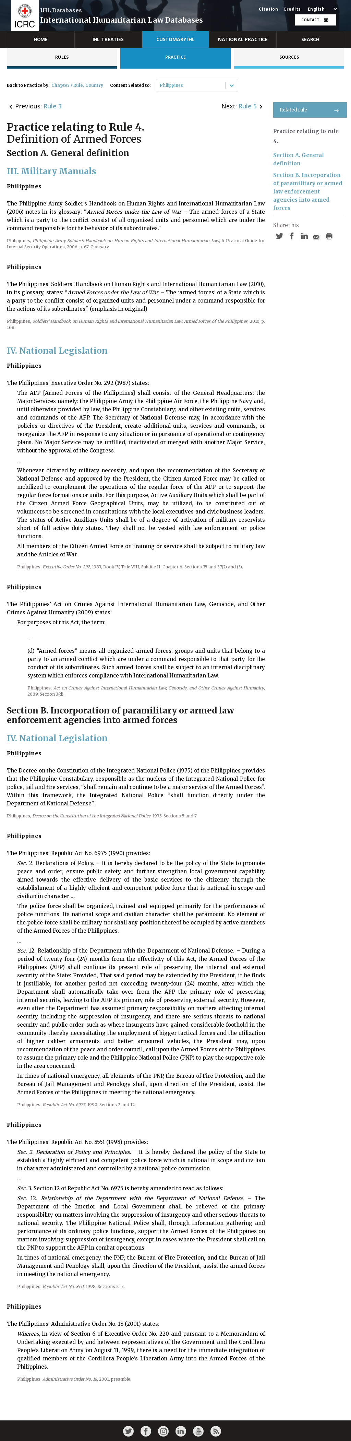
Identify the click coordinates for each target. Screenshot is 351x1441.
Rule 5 (248, 106)
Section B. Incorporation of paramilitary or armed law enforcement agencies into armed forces (307, 191)
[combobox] (160, 85)
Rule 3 (53, 106)
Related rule (310, 110)
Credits (292, 9)
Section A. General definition (298, 159)
